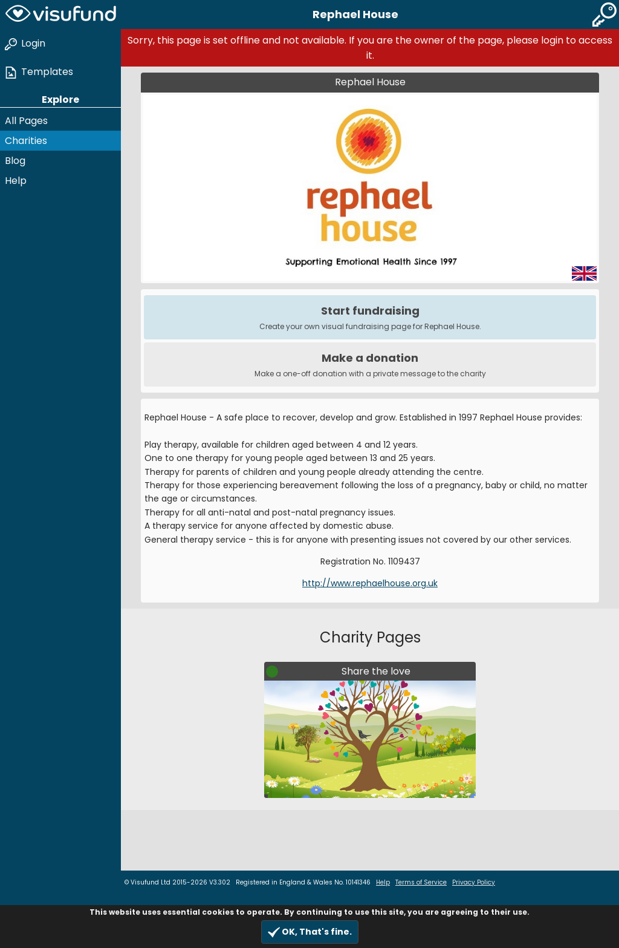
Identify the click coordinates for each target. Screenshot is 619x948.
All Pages (26, 121)
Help (16, 181)
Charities (26, 141)
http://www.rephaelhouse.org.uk (370, 583)
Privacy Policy (473, 882)
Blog (15, 161)
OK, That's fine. (310, 932)
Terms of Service (421, 882)
